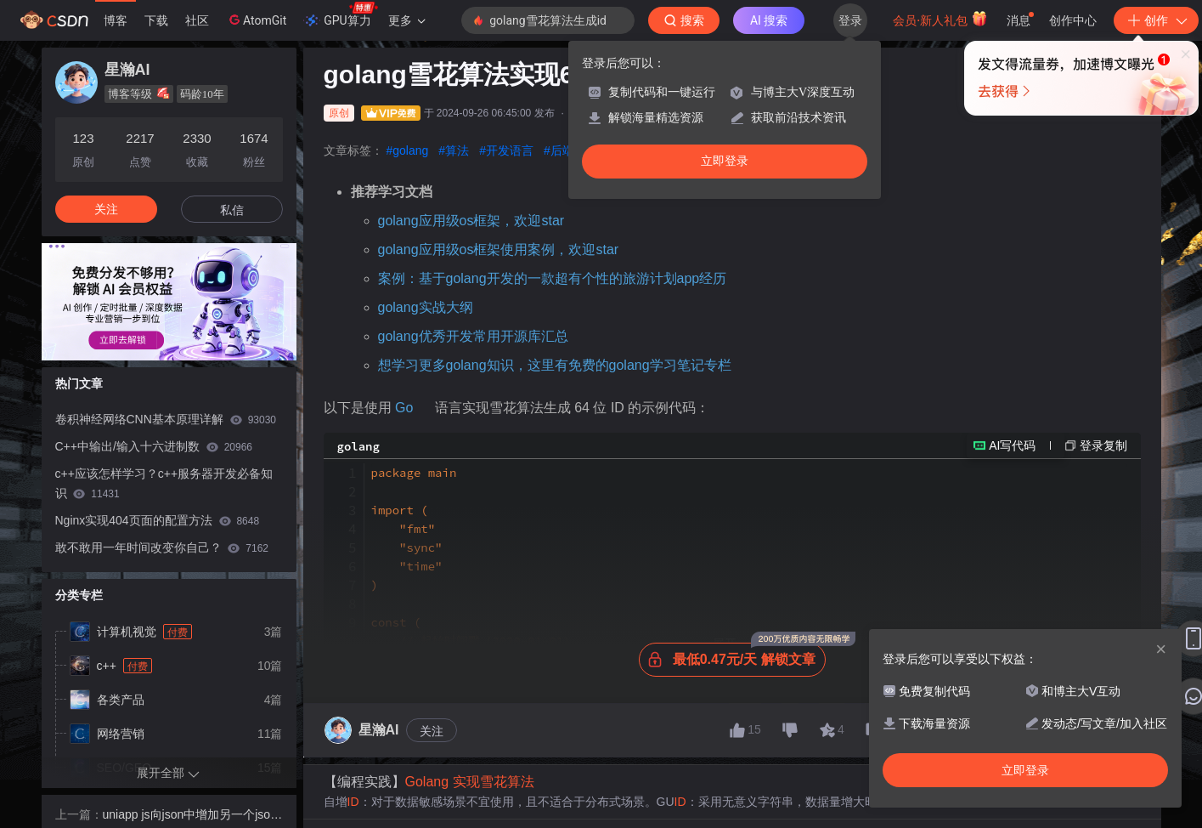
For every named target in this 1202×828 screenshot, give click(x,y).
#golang (408, 150)
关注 (431, 795)
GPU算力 (340, 15)
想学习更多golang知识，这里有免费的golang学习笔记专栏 (554, 365)
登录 (850, 20)
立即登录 (724, 161)
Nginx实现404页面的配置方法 (157, 520)
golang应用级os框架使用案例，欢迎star (498, 249)
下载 (156, 20)
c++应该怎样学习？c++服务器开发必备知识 (164, 483)
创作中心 (1073, 20)
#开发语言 (506, 150)
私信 (232, 210)
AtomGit (256, 19)
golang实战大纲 (425, 307)
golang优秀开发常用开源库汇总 (473, 336)
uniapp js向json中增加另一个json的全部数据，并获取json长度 (190, 816)
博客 (115, 20)
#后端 (559, 150)
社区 (197, 20)
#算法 (453, 150)
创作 (1156, 20)
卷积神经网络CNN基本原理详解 (166, 419)
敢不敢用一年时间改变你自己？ (161, 547)
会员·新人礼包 (940, 18)
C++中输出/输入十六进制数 (154, 446)
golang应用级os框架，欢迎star (471, 220)
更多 (407, 20)
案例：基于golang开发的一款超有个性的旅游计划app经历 (552, 278)
